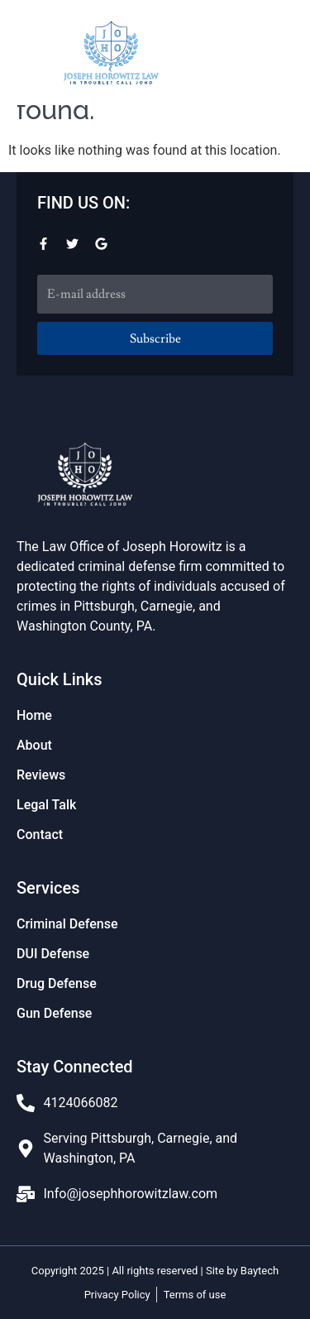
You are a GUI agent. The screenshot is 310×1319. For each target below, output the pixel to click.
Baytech (260, 1270)
